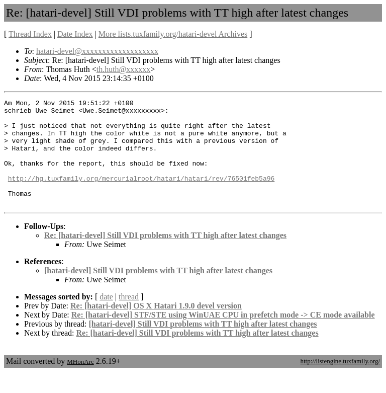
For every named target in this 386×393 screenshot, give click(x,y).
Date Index (75, 34)
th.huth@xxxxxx (123, 69)
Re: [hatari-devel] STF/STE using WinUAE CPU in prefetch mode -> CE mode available (223, 336)
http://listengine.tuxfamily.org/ (340, 382)
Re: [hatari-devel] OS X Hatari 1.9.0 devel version (156, 327)
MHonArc (80, 382)
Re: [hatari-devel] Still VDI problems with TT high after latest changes (165, 256)
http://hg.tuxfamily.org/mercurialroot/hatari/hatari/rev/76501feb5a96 (141, 194)
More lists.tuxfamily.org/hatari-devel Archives (173, 34)
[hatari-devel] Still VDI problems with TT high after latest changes (158, 291)
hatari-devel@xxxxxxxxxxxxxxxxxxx (97, 51)
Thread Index (30, 34)
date (106, 317)
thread (129, 317)
